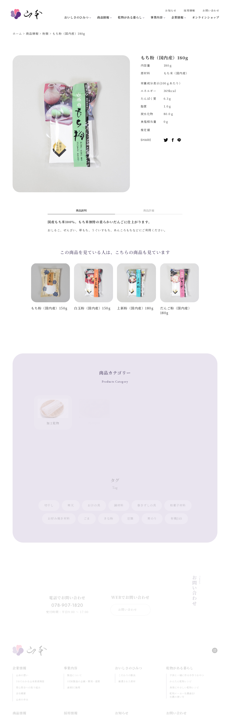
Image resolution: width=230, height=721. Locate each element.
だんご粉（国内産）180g (176, 310)
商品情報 (103, 17)
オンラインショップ (205, 17)
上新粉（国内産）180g (135, 308)
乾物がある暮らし (130, 17)
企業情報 (177, 17)
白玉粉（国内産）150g (92, 308)
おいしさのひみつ (76, 17)
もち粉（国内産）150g (49, 308)
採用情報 (189, 10)
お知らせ (170, 10)
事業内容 (157, 17)
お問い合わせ (211, 10)
